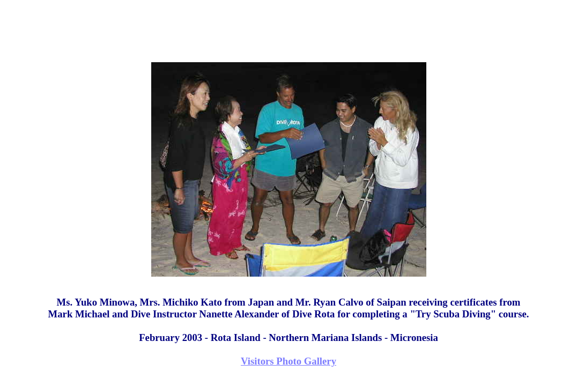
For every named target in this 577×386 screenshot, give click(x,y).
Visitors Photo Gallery (288, 361)
